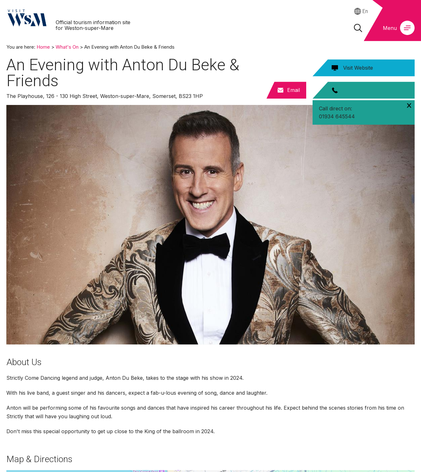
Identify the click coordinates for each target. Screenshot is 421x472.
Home (43, 47)
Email (293, 90)
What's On (67, 47)
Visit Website (358, 68)
